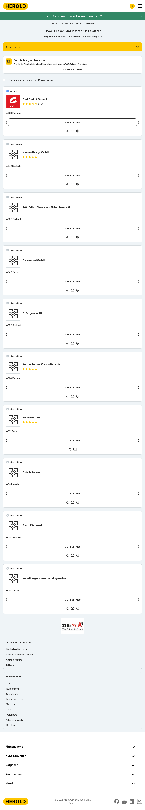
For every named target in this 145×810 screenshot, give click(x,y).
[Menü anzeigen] (140, 6)
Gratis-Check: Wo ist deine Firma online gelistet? (72, 15)
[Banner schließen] (141, 16)
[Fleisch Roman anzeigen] (13, 473)
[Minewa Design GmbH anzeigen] (13, 154)
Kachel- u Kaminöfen (17, 649)
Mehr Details (73, 122)
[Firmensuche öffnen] (132, 6)
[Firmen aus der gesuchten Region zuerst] (4, 80)
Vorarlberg (11, 714)
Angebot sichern (72, 69)
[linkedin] (132, 801)
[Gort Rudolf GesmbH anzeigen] (13, 101)
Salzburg (11, 704)
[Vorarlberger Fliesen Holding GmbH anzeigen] (13, 579)
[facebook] (116, 801)
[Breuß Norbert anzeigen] (13, 420)
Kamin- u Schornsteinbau (20, 654)
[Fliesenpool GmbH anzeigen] (13, 261)
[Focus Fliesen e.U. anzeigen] (13, 526)
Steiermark (12, 693)
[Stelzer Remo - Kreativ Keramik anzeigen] (13, 367)
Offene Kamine (14, 659)
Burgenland (12, 688)
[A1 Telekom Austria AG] (72, 626)
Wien (9, 683)
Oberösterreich (14, 719)
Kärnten (10, 725)
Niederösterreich (15, 699)
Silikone (10, 664)
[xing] (139, 801)
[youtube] (124, 801)
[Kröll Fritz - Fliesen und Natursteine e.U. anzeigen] (13, 207)
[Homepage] (15, 6)
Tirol (8, 709)
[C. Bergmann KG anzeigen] (13, 314)
